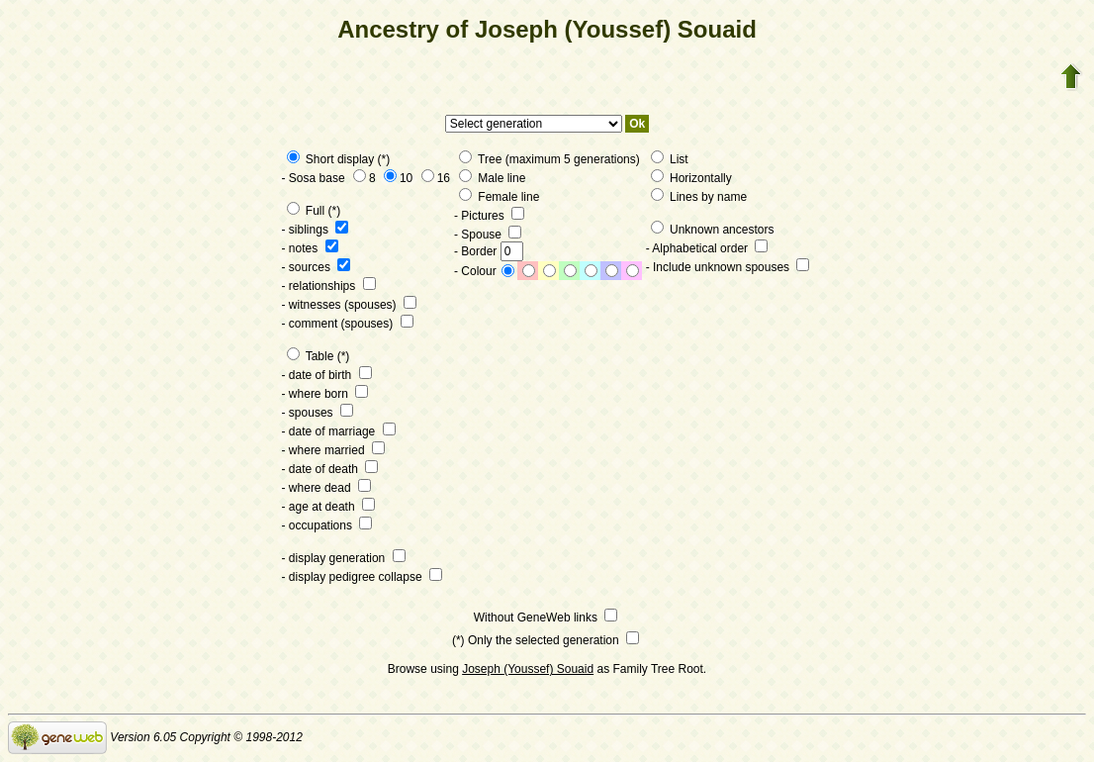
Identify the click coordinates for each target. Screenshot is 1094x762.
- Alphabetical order (707, 248)
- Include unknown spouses (728, 267)
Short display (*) (339, 159)
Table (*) (318, 356)
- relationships (329, 286)
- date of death (330, 469)
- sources (316, 267)
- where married (333, 450)
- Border (488, 251)
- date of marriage (339, 431)
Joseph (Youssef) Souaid (527, 669)
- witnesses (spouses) (349, 305)
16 (435, 178)
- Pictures (489, 216)
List (669, 159)
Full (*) (314, 211)
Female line (499, 197)
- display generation (344, 558)
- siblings (315, 230)
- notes (310, 248)
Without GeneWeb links (546, 617)
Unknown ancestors (713, 230)
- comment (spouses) (347, 324)
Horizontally (691, 178)
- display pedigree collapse (362, 577)
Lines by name (699, 197)
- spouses (317, 413)
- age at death (328, 507)
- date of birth (327, 375)
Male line (492, 178)
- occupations (327, 525)
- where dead (326, 488)
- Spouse (487, 234)
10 (398, 178)
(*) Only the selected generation (545, 640)
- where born (325, 394)
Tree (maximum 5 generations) (549, 159)
